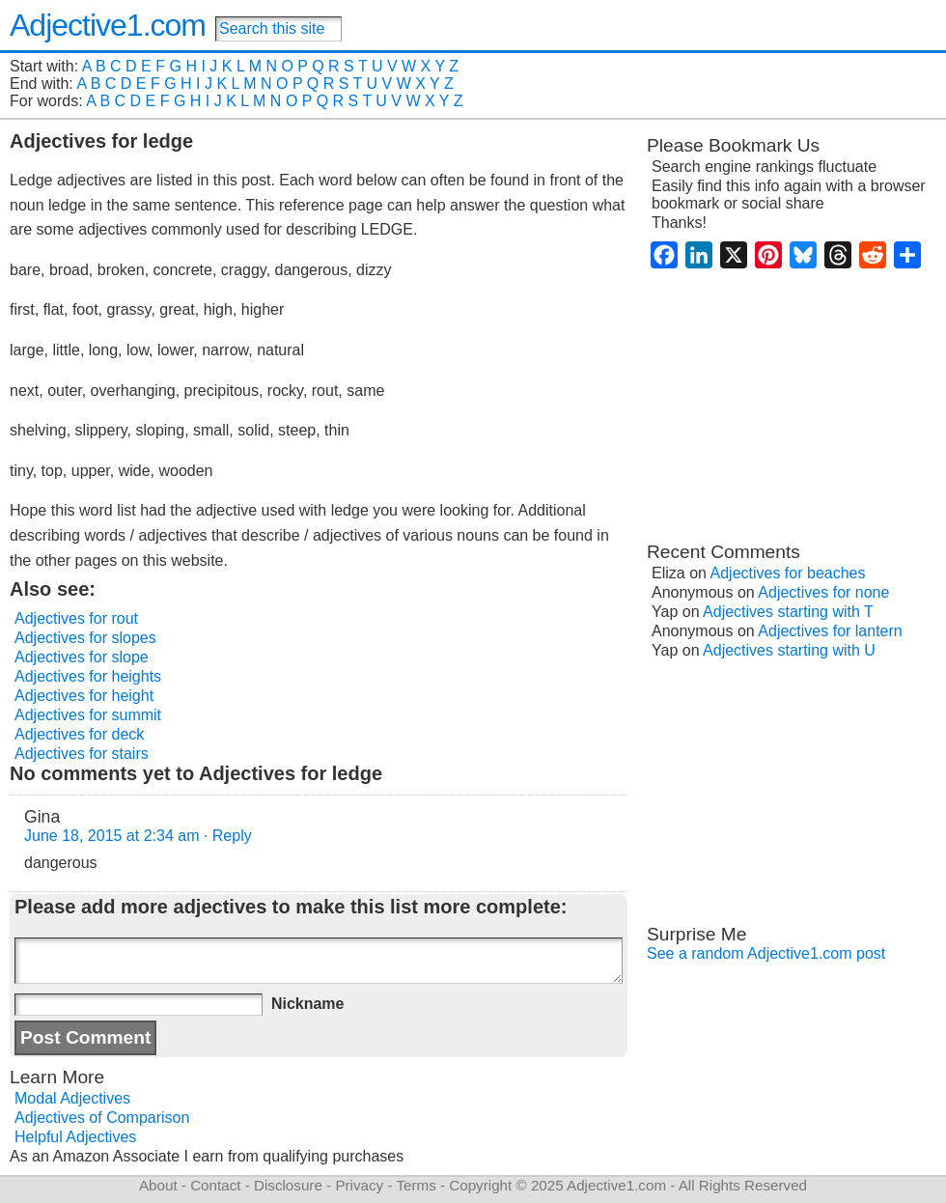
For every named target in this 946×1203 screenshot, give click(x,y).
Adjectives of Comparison (101, 1117)
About (158, 1185)
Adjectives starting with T (788, 611)
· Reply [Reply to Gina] (228, 835)
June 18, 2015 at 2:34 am (111, 835)
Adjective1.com (108, 25)
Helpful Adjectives (75, 1137)
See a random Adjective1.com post (766, 953)
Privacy (359, 1185)
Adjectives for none (823, 592)
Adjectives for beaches (788, 573)
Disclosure (288, 1185)
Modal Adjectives (72, 1098)
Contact (215, 1185)
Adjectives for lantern (830, 631)
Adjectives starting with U (789, 650)
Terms (415, 1185)
